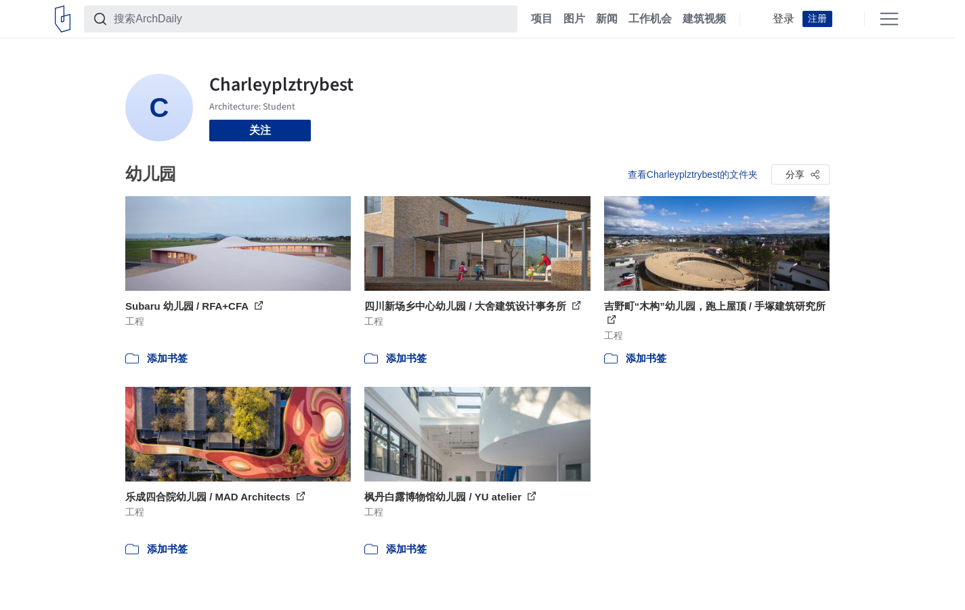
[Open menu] (889, 19)
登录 (783, 18)
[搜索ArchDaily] (311, 19)
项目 (542, 18)
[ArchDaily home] (62, 18)
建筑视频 (704, 18)
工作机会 (650, 18)
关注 (260, 130)
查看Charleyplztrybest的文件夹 (693, 174)
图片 (574, 18)
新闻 (607, 18)
